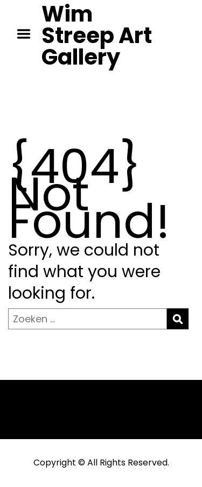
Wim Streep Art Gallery (96, 35)
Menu (27, 33)
